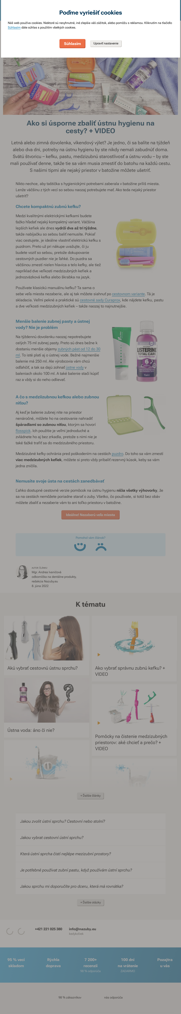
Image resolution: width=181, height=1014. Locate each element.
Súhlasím (14, 27)
